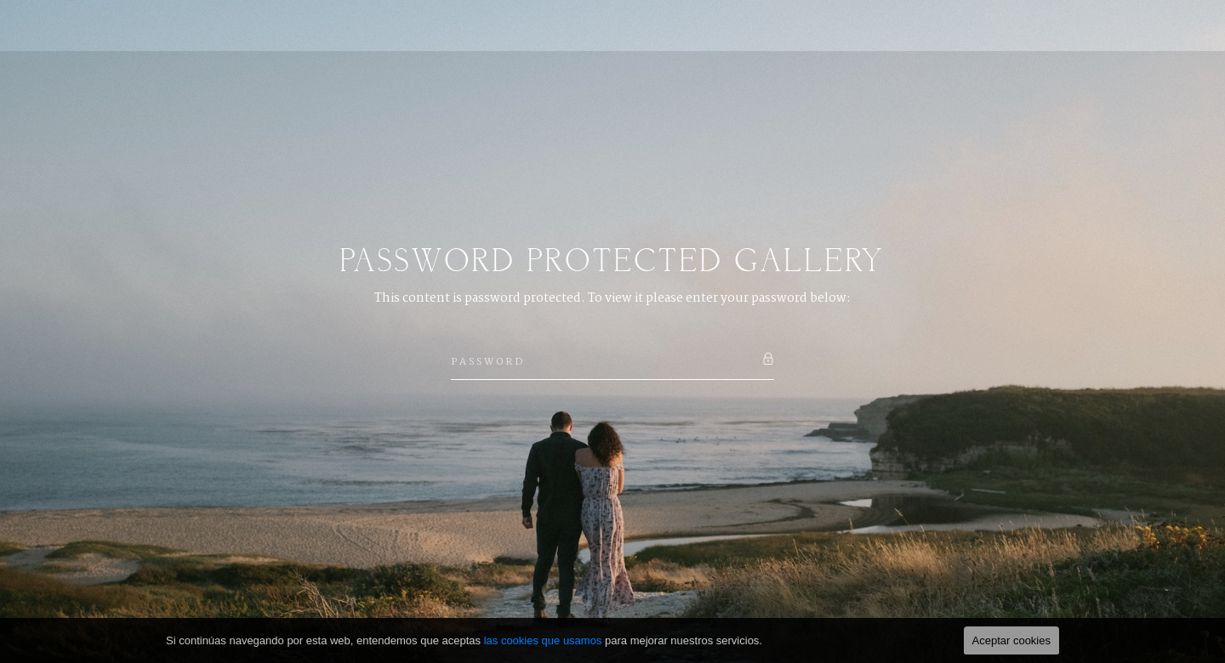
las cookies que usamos (543, 640)
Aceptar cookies (1011, 640)
